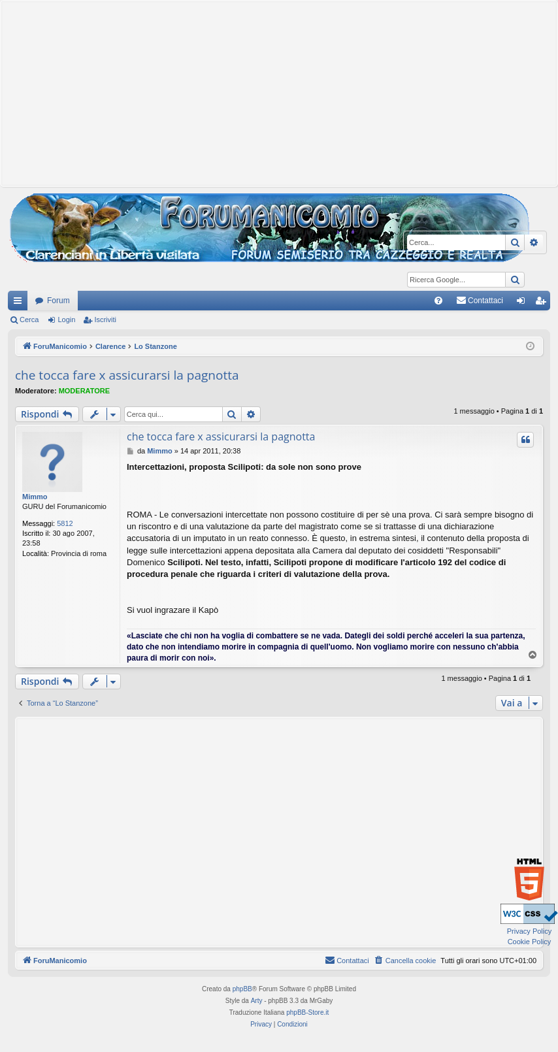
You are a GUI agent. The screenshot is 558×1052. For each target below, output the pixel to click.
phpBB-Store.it (307, 1012)
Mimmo (35, 497)
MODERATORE (84, 391)
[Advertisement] (279, 92)
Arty (257, 1000)
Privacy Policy (529, 931)
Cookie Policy (529, 941)
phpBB (242, 989)
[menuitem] (438, 300)
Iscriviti (105, 319)
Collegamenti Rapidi (20, 303)
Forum (58, 300)
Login (66, 319)
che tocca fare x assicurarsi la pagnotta (127, 375)
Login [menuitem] (524, 303)
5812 (65, 523)
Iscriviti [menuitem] (543, 303)
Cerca (29, 319)
